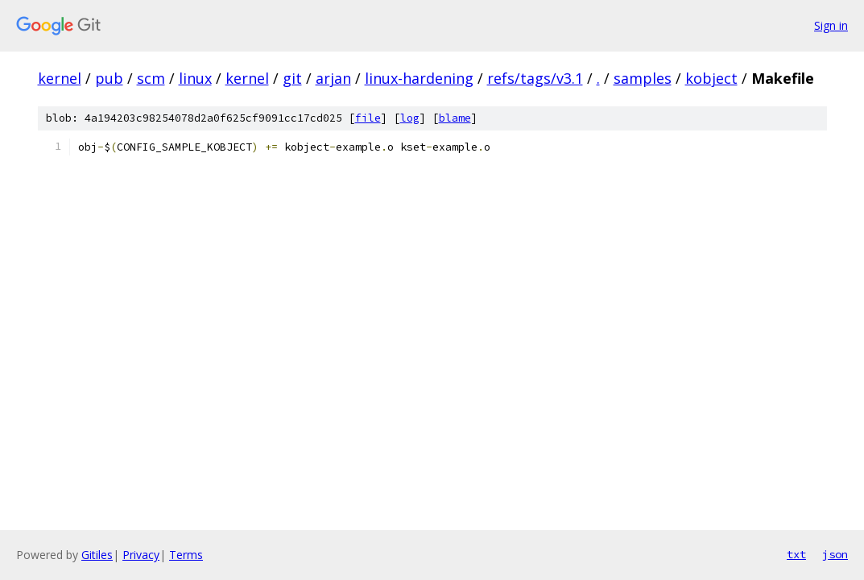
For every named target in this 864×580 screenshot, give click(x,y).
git (292, 78)
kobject (711, 78)
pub (109, 78)
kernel (59, 78)
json (835, 554)
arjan (333, 78)
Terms (186, 554)
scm (151, 78)
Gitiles (97, 554)
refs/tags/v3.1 (535, 78)
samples (643, 78)
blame (455, 118)
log (410, 118)
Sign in (831, 25)
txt (796, 554)
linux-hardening (419, 78)
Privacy (140, 554)
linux (195, 78)
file (368, 118)
